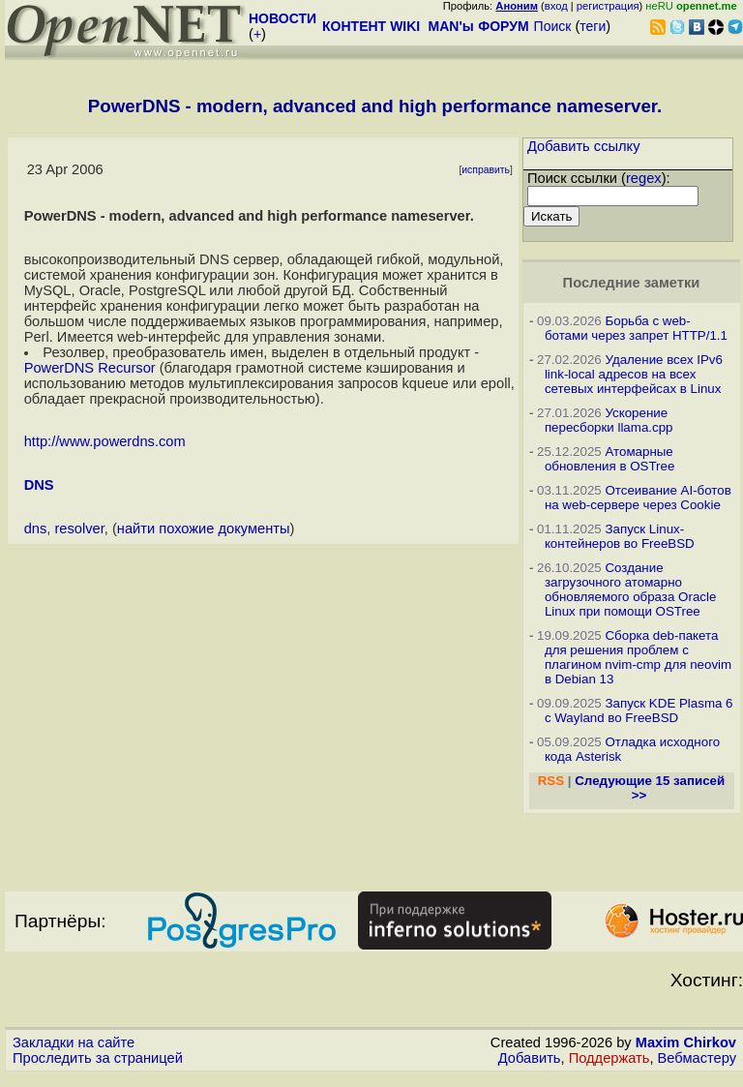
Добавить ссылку (583, 146)
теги (593, 26)
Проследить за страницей (98, 1058)
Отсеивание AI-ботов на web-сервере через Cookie (638, 497)
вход (556, 6)
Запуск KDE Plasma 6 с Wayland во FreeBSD (639, 710)
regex (644, 178)
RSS (551, 780)
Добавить (529, 1058)
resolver (79, 528)
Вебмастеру (697, 1058)
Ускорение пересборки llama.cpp (609, 420)
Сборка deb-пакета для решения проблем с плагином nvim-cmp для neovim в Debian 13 (638, 657)
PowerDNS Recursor (90, 368)
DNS (39, 485)
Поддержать (609, 1058)
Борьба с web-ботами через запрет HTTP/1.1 (636, 328)
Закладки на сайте (73, 1042)
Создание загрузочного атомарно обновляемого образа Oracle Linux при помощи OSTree (630, 589)
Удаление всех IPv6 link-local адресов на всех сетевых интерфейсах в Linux (634, 374)
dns (35, 528)
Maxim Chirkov (686, 1042)
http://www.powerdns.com (105, 441)
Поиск (553, 26)
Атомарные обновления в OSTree (609, 458)
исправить (485, 170)
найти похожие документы (203, 528)
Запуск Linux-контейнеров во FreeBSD (620, 536)
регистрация (608, 6)
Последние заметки (631, 282)
